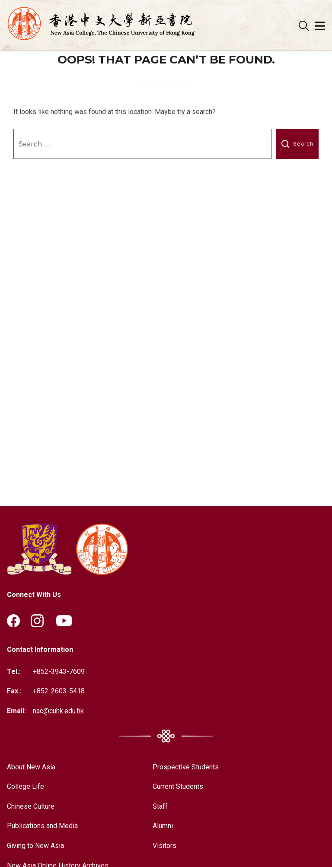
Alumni (163, 826)
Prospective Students (186, 767)
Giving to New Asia (35, 846)
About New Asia (31, 767)
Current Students (178, 786)
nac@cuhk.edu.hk (58, 711)
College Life (25, 786)
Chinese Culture (30, 806)
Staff (160, 806)
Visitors (164, 846)
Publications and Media (42, 826)
